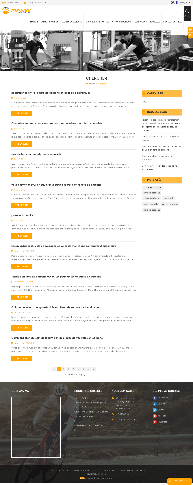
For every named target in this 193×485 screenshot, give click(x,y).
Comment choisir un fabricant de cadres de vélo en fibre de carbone (161, 154)
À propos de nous (119, 27)
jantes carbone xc (83, 403)
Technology (138, 27)
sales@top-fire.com (36, 3)
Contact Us (167, 27)
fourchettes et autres (95, 27)
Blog (144, 107)
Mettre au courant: (140, 476)
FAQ (178, 27)
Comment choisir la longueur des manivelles (157, 164)
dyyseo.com (150, 476)
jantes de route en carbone (88, 412)
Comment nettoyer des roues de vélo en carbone (160, 173)
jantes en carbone (83, 422)
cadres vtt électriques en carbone (91, 417)
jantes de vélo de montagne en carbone (91, 408)
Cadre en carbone (48, 27)
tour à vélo (169, 204)
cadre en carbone (152, 194)
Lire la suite (21, 119)
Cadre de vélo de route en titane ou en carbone (161, 144)
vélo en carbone (151, 204)
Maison (32, 27)
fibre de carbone (152, 199)
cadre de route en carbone (88, 431)
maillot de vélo (151, 210)
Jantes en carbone (70, 27)
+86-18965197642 (12, 3)
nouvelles (152, 27)
